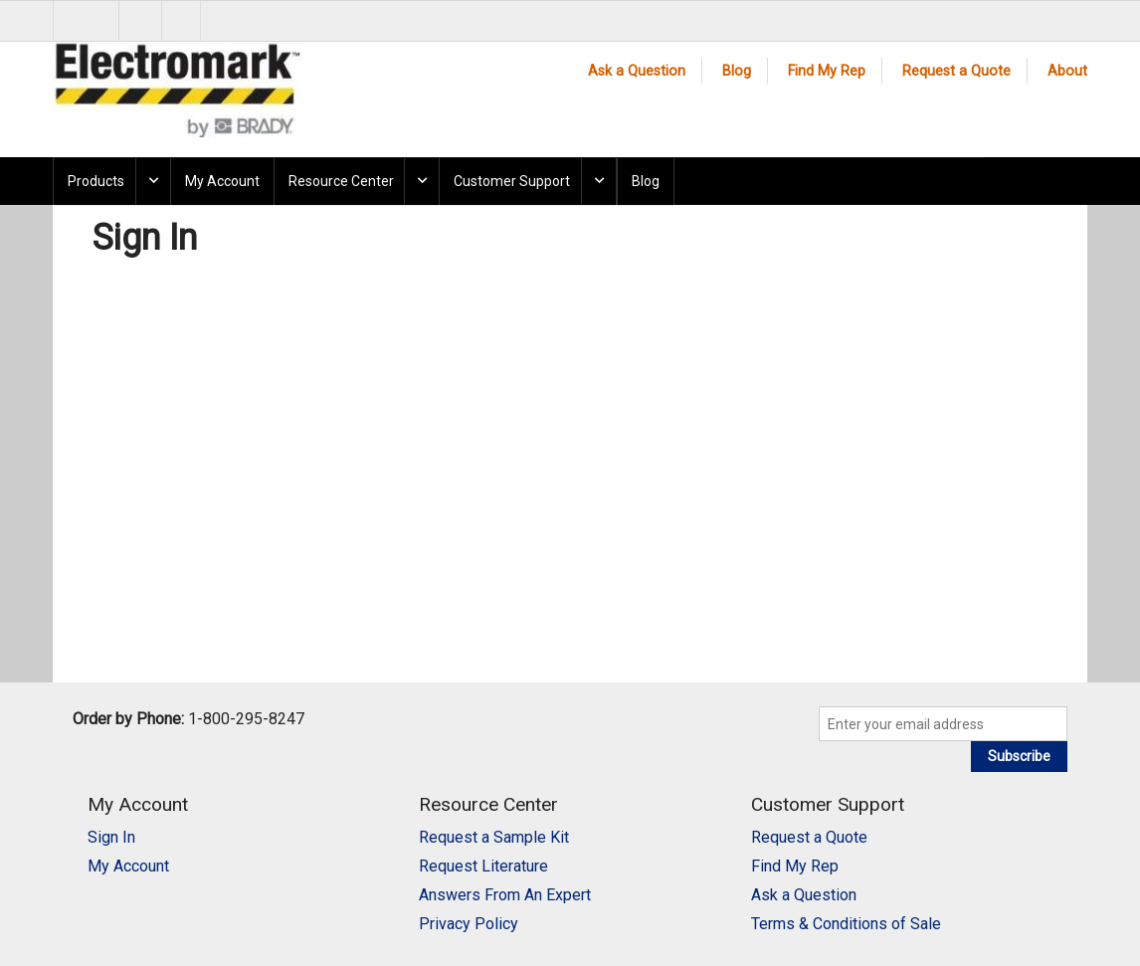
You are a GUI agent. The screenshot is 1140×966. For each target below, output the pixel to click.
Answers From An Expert (505, 894)
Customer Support (512, 181)
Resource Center (341, 181)
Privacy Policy (468, 923)
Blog (736, 71)
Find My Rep (826, 71)
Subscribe (1019, 756)
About (1067, 71)
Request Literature (483, 866)
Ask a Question (636, 71)
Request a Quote (956, 71)
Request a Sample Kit (494, 837)
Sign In (111, 837)
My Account (222, 181)
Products (96, 181)
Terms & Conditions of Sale (846, 923)
